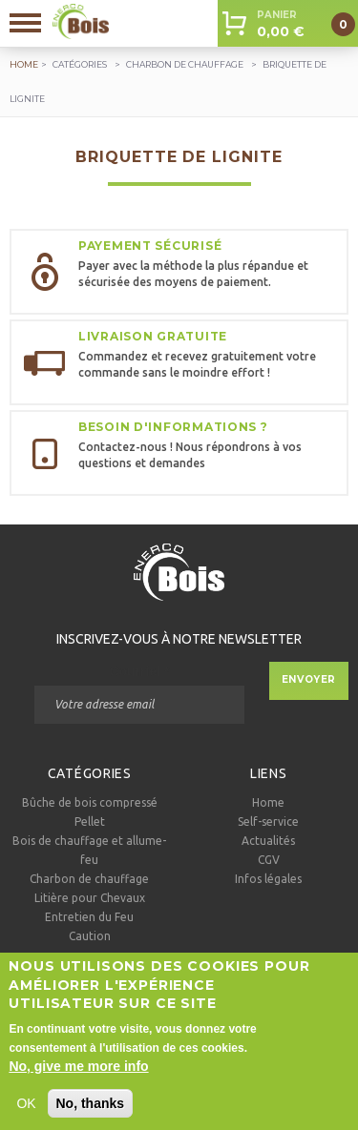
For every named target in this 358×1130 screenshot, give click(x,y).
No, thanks (90, 1113)
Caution (90, 936)
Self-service (268, 821)
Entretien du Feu (89, 917)
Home (268, 802)
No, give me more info (78, 1076)
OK (25, 1113)
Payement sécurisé (149, 245)
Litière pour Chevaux (89, 898)
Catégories (80, 64)
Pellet (89, 821)
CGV (269, 859)
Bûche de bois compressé (90, 802)
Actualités (268, 840)
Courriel (139, 671)
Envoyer (309, 679)
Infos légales (268, 879)
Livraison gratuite (152, 336)
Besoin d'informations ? (173, 427)
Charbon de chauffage (184, 64)
